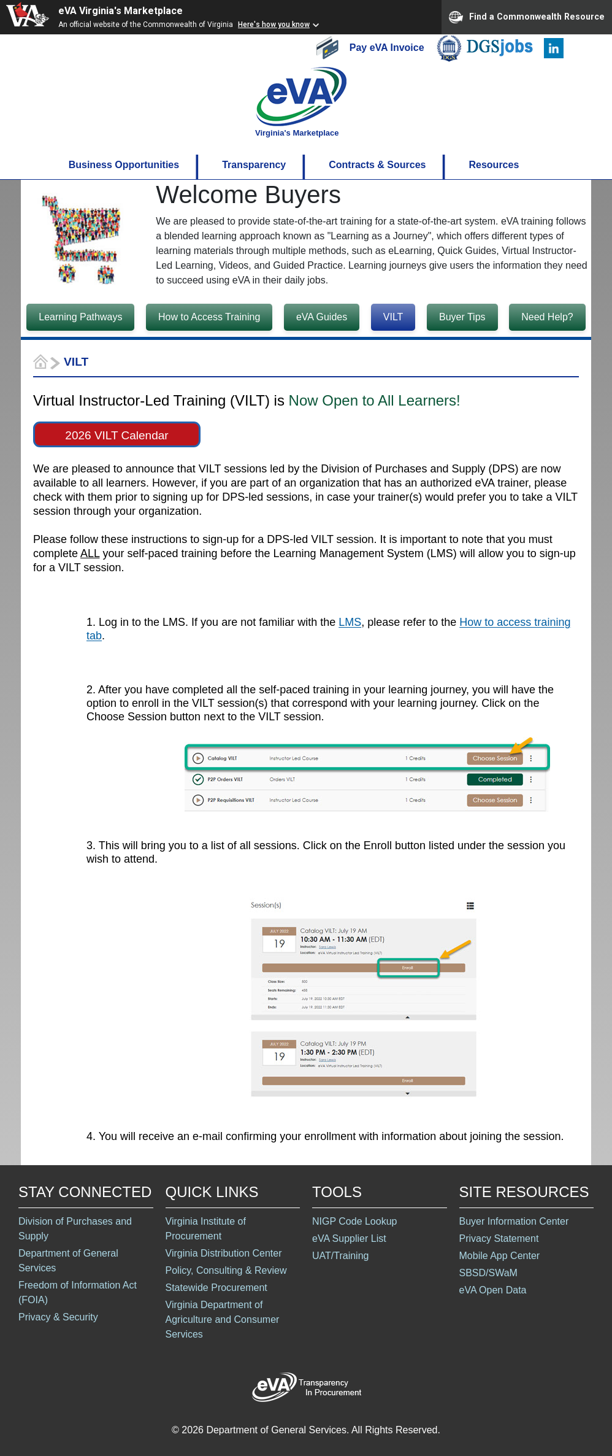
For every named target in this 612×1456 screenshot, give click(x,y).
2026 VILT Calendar (116, 435)
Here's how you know (274, 24)
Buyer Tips (462, 317)
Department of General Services (68, 1260)
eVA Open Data (493, 1290)
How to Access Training (209, 317)
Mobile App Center (499, 1255)
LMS (350, 622)
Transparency (254, 165)
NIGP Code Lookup (354, 1221)
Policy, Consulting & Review (226, 1270)
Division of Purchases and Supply (75, 1228)
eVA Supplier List (349, 1238)
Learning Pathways (80, 317)
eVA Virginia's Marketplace (120, 11)
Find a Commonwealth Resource (527, 17)
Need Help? (547, 317)
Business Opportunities (124, 165)
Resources (494, 165)
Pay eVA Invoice (388, 47)
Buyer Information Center (514, 1221)
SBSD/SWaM (488, 1273)
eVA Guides (321, 317)
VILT (393, 317)
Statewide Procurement (216, 1287)
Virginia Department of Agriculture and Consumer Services (223, 1319)
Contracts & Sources (377, 165)
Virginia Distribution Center (224, 1253)
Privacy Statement (499, 1238)
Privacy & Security (58, 1317)
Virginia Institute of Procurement (206, 1228)
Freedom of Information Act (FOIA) (77, 1292)
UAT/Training (340, 1255)
